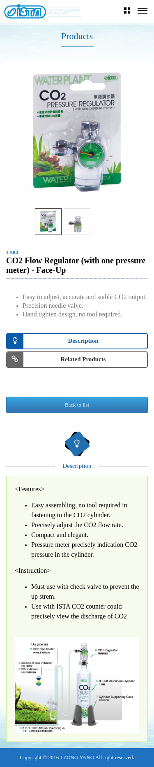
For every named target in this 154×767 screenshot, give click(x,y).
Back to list (77, 405)
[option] (77, 133)
